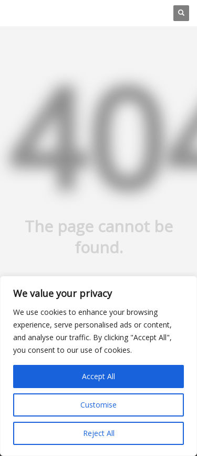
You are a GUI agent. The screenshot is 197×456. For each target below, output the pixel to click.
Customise (98, 405)
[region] (98, 366)
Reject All (99, 433)
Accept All (98, 376)
